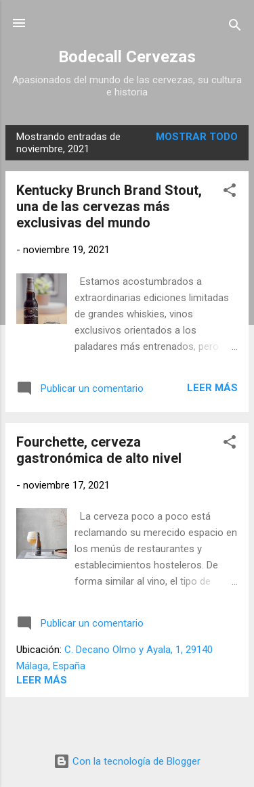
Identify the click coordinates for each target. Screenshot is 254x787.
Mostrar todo (197, 137)
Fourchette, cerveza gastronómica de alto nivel (99, 450)
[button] (229, 192)
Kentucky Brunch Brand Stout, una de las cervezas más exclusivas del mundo (109, 206)
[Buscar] (235, 27)
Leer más (212, 388)
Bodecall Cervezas (127, 56)
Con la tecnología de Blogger (127, 761)
